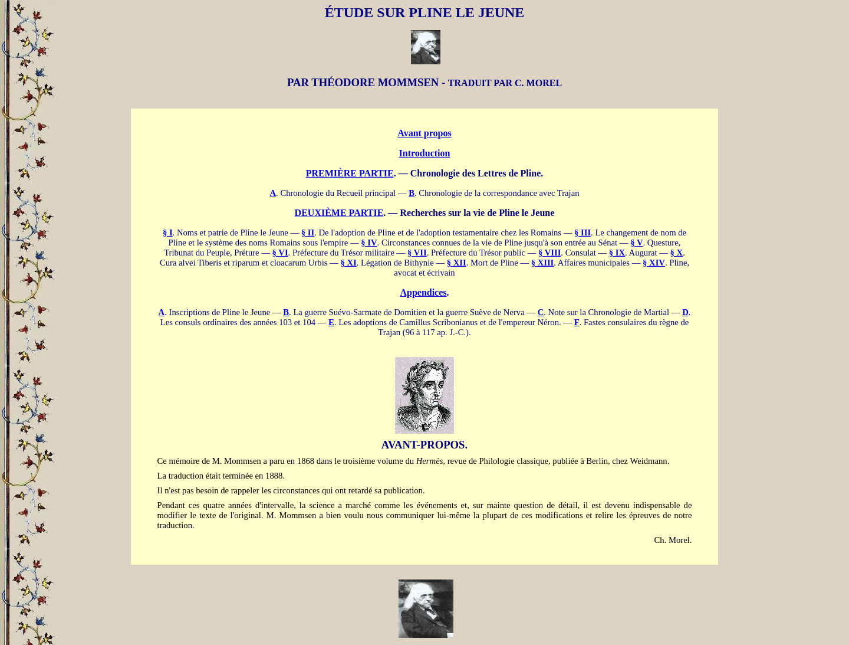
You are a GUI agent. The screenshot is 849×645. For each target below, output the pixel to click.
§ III (582, 232)
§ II (307, 232)
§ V (636, 242)
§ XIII (542, 262)
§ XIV (654, 262)
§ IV (369, 242)
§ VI (280, 252)
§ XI (348, 262)
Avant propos (424, 133)
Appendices (423, 292)
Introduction (424, 153)
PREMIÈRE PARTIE (350, 173)
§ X (676, 252)
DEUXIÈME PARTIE (339, 213)
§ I (168, 232)
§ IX (617, 252)
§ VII (417, 252)
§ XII (456, 262)
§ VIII (549, 252)
